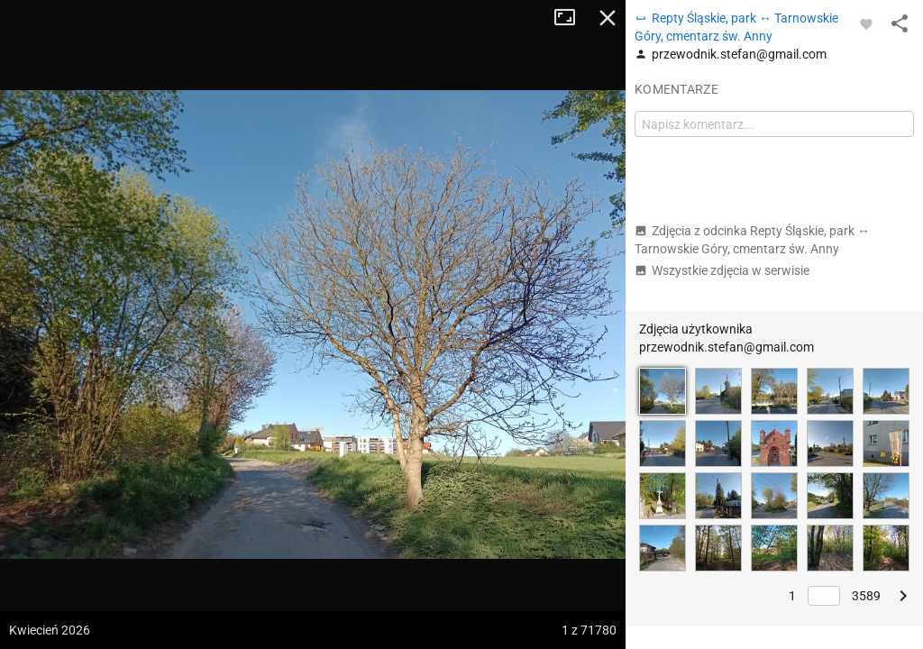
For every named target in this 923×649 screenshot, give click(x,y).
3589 (866, 596)
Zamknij (607, 18)
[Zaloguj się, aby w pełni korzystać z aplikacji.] (866, 23)
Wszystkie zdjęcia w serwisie (722, 270)
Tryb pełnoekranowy (571, 18)
